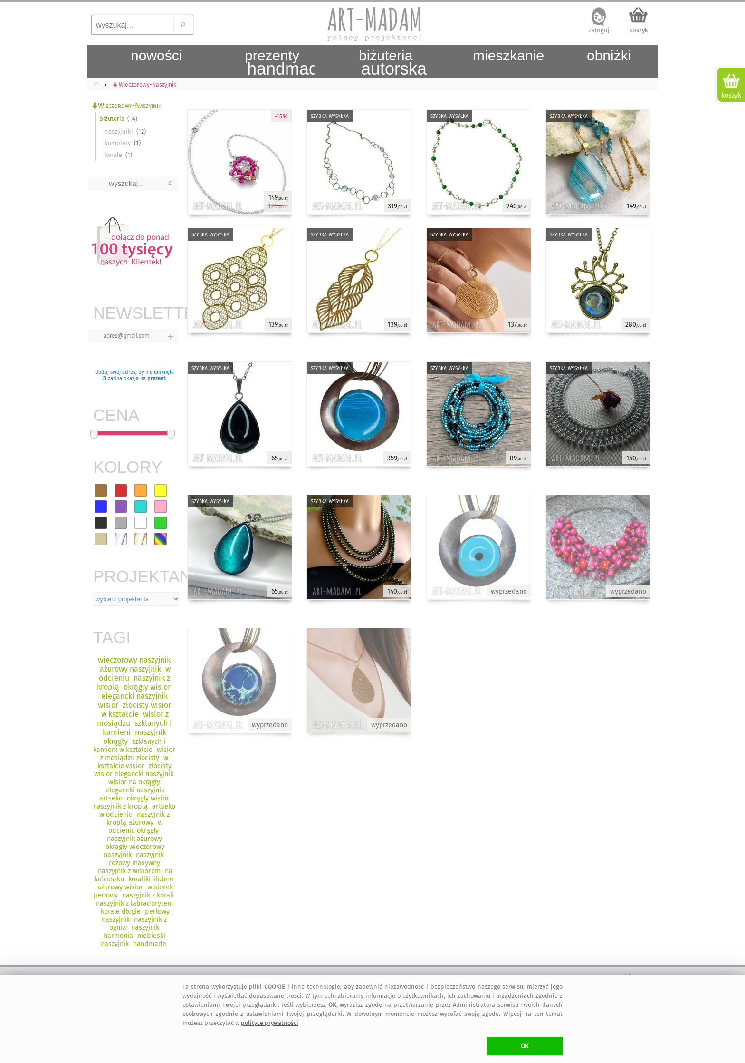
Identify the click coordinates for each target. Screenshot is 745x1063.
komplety (118, 142)
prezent (156, 378)
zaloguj (599, 30)
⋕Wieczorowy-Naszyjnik (126, 105)
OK (525, 1046)
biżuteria (111, 118)
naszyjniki (119, 131)
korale (113, 154)
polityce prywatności (269, 1022)
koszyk (638, 30)
